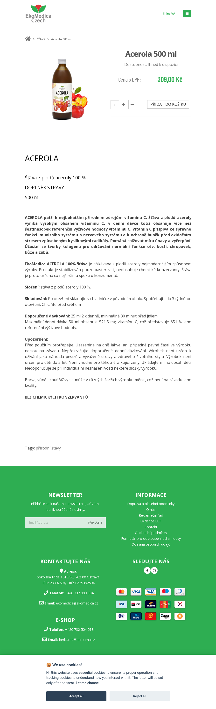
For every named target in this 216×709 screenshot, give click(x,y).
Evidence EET (150, 521)
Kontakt (151, 527)
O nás (150, 509)
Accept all (76, 696)
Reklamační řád (151, 515)
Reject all (139, 696)
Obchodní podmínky (151, 532)
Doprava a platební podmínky (150, 503)
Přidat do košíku (168, 104)
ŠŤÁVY (41, 39)
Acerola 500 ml (61, 39)
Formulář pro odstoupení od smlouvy (151, 538)
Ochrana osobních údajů (151, 544)
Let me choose (87, 683)
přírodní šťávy (48, 448)
